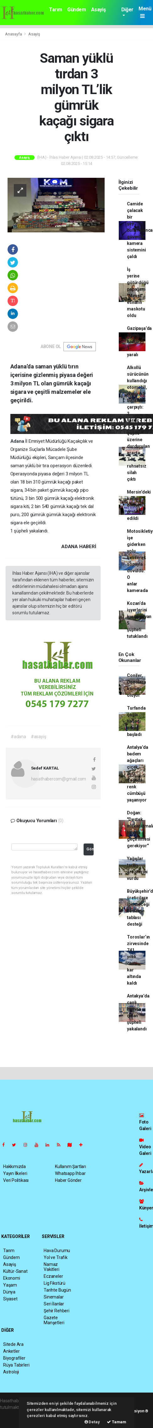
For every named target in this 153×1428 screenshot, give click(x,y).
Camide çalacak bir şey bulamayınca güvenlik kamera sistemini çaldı (140, 230)
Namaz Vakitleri (51, 1267)
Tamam (116, 1422)
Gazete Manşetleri (54, 1320)
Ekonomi (11, 1278)
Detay (92, 1422)
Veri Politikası (16, 1180)
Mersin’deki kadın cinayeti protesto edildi (139, 505)
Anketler (11, 1351)
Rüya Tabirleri (16, 1364)
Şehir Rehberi (56, 1310)
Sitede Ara (13, 1344)
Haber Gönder (68, 1180)
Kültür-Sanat (15, 1271)
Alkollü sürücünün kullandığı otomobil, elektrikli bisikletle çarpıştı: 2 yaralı (137, 394)
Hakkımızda (14, 1166)
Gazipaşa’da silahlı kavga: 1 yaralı (139, 341)
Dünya (9, 1291)
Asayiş (98, 10)
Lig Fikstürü (54, 1283)
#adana (18, 736)
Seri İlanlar (54, 1303)
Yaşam (10, 1285)
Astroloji (11, 1371)
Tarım (55, 10)
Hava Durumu (57, 1250)
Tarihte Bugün (57, 1290)
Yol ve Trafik (56, 1257)
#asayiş (38, 736)
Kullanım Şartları (70, 1166)
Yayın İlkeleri (15, 1173)
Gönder (90, 849)
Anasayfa (14, 34)
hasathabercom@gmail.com (58, 778)
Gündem (76, 10)
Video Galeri (145, 1147)
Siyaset (10, 1298)
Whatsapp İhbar (70, 1173)
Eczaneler (53, 1276)
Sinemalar (53, 1296)
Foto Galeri (145, 1122)
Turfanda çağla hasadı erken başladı (136, 721)
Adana (17, 441)
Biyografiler (14, 1358)
